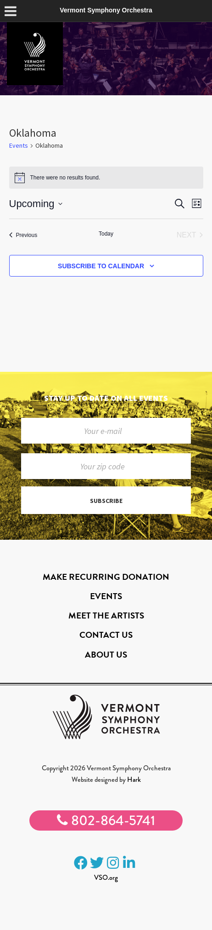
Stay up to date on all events (106, 398)
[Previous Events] (23, 235)
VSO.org (106, 877)
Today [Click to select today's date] (106, 234)
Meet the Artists (106, 615)
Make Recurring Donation (106, 576)
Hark (134, 779)
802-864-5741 (106, 820)
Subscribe (106, 501)
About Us (106, 654)
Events (18, 145)
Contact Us (106, 634)
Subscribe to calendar (101, 266)
